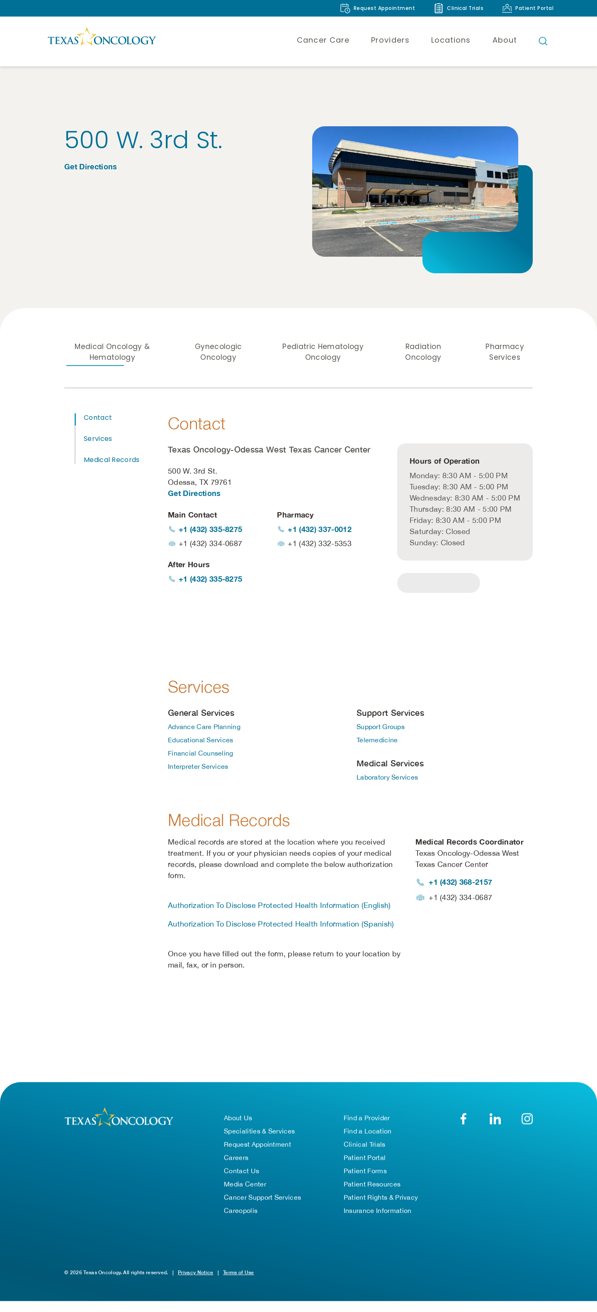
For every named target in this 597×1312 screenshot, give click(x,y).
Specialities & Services (259, 1132)
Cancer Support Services (262, 1198)
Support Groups (381, 728)
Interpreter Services (198, 767)
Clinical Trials (365, 1145)
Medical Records (112, 459)
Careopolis (240, 1212)
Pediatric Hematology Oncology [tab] (323, 352)
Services (98, 438)
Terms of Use (238, 1274)
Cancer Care (323, 40)
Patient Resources (372, 1185)
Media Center (245, 1185)
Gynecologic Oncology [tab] (218, 352)
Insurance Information (378, 1212)
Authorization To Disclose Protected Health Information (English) (279, 906)
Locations (451, 40)
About (505, 40)
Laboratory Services (387, 778)
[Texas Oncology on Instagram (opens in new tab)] (527, 1120)
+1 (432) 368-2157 (460, 883)
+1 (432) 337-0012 (319, 529)
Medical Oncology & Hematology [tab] (112, 352)
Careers (236, 1159)
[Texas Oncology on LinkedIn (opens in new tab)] (495, 1120)
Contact (98, 417)
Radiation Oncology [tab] (423, 352)
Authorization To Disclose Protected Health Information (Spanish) (281, 925)
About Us (238, 1119)
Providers (390, 40)
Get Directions (90, 166)
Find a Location (368, 1132)
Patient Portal (365, 1159)
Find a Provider (367, 1119)
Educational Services (200, 741)
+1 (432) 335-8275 (210, 529)
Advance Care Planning (204, 728)
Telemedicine (377, 741)
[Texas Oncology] (102, 40)
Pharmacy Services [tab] (504, 352)
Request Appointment (257, 1145)
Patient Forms (365, 1172)
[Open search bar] (543, 41)
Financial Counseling (200, 754)
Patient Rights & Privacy (381, 1198)
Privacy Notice (195, 1274)
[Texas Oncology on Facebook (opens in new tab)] (463, 1120)
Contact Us (241, 1172)
